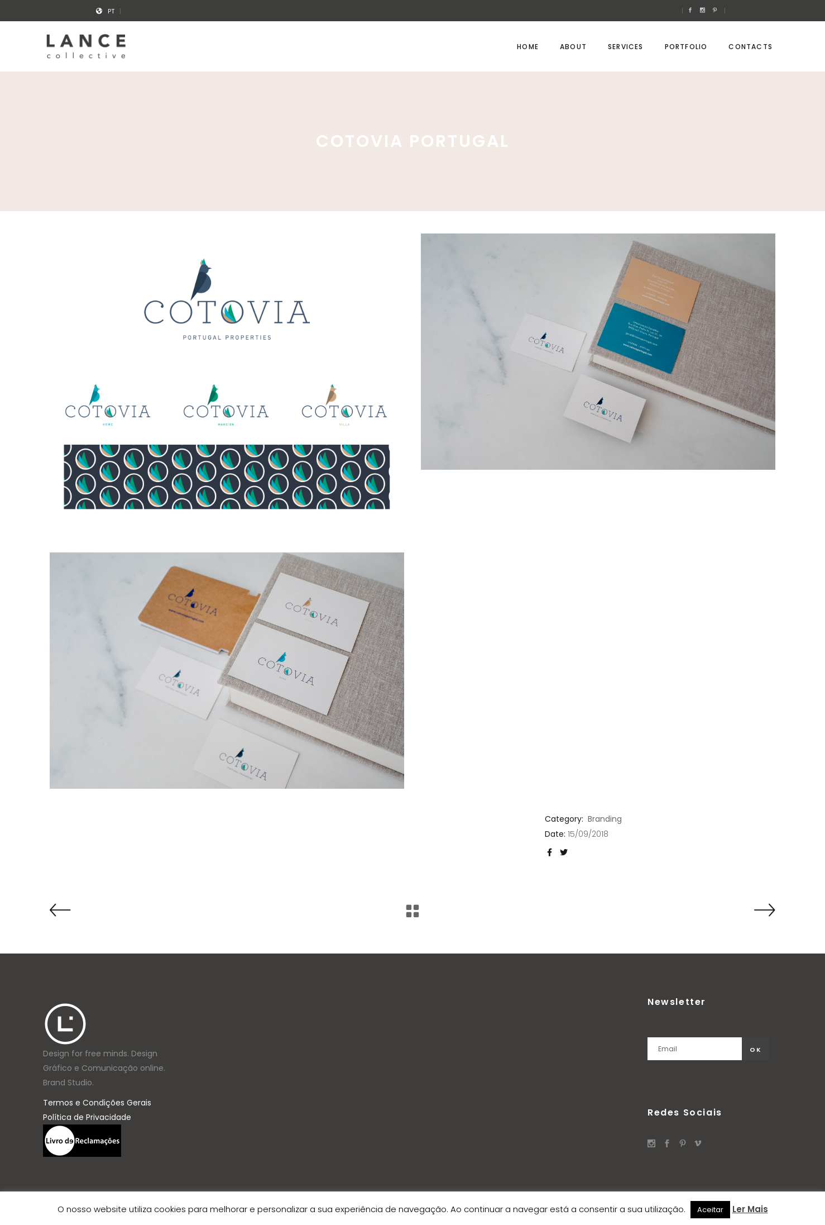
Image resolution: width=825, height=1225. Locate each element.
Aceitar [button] (710, 1209)
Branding (605, 818)
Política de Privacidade (87, 1117)
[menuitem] (111, 11)
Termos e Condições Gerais (97, 1102)
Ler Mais (750, 1209)
